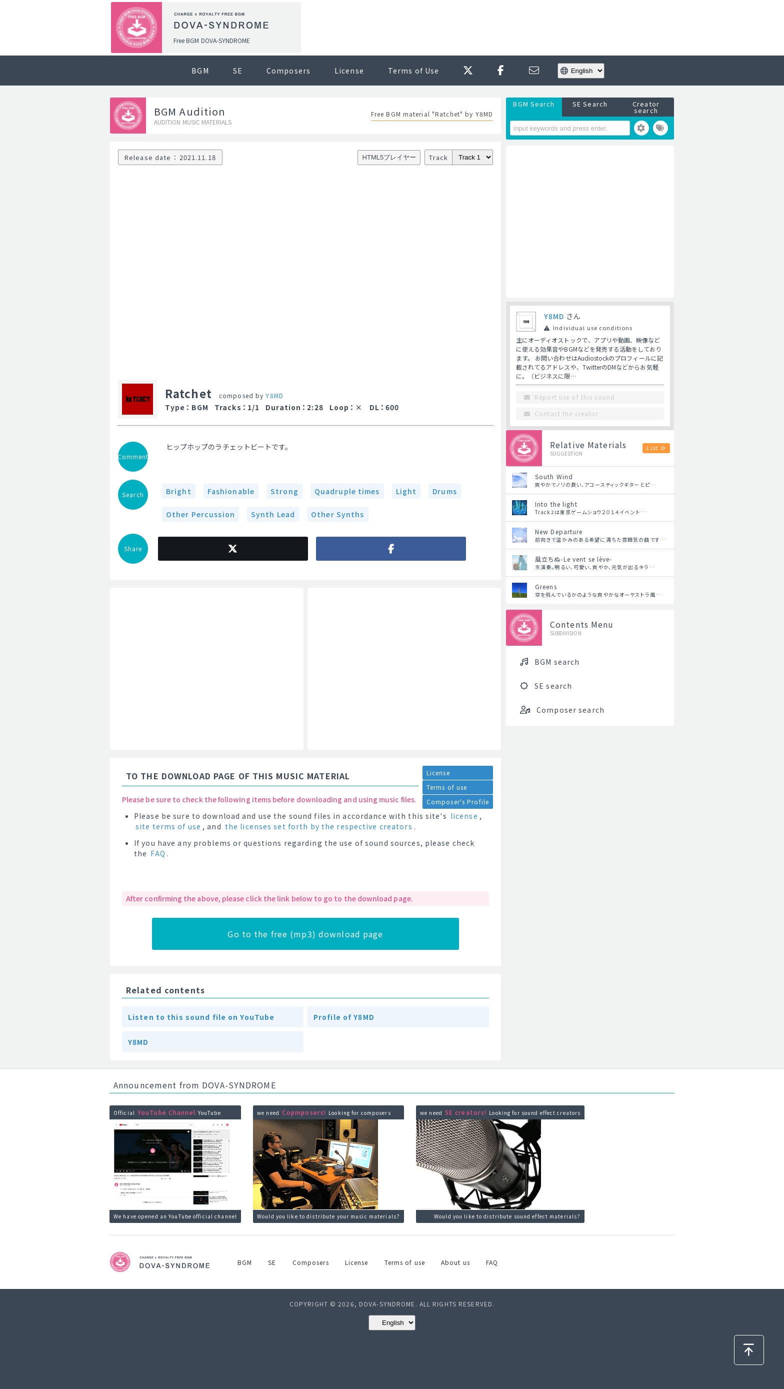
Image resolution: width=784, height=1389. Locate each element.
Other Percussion (200, 514)
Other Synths (337, 514)
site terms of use (168, 826)
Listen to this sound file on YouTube (201, 1017)
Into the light (556, 504)
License (349, 71)
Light (406, 491)
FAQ (157, 853)
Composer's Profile (457, 801)
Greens (546, 586)
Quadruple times (347, 491)
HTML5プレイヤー (389, 157)
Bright (179, 491)
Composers (288, 71)
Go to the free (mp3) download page (305, 934)
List (652, 448)
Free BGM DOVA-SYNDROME (212, 40)
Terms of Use (413, 71)
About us (455, 1262)
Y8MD (274, 395)
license (464, 816)
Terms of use (446, 787)
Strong (284, 491)
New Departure (559, 531)
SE (237, 71)
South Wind (554, 476)
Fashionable (231, 491)
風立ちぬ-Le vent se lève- (573, 559)
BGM (200, 71)
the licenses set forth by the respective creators (318, 826)
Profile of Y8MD (344, 1017)
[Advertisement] (491, 28)
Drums (444, 491)
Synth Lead (273, 514)
